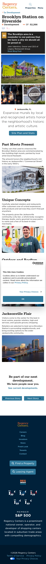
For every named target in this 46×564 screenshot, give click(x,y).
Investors (23, 439)
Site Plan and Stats (23, 133)
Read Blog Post (14, 51)
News (23, 443)
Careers (23, 432)
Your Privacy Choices (28, 292)
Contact (23, 454)
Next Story (33, 398)
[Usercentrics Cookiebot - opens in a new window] (32, 263)
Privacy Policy (33, 556)
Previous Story (12, 398)
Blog (23, 436)
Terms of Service (15, 556)
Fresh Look (23, 447)
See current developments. (23, 388)
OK (23, 299)
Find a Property (24, 463)
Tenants (23, 450)
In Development (12, 13)
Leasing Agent (24, 471)
